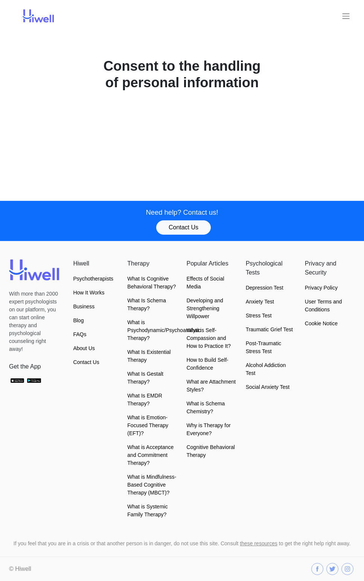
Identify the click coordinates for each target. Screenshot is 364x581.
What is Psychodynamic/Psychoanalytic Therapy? (152, 330)
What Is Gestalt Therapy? (145, 378)
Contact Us (183, 227)
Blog (78, 320)
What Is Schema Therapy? (146, 304)
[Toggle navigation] (345, 16)
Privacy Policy (321, 288)
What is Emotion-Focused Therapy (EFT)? (147, 425)
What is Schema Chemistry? (205, 407)
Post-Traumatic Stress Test (263, 347)
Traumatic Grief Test (269, 329)
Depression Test (264, 288)
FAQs (79, 334)
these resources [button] (258, 543)
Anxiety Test (260, 302)
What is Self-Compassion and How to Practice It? (208, 338)
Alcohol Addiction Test (266, 369)
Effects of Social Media (205, 283)
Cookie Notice (321, 323)
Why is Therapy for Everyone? (208, 429)
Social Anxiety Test (267, 387)
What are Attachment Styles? (211, 386)
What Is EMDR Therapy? (144, 400)
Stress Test (259, 315)
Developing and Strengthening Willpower (204, 308)
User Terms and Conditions (323, 305)
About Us (84, 348)
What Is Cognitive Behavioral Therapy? (151, 283)
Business (83, 306)
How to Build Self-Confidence (207, 364)
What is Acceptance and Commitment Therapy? (150, 455)
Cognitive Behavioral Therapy (210, 451)
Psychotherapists (93, 279)
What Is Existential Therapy (149, 356)
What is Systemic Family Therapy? (147, 510)
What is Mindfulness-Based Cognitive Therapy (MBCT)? (151, 485)
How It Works (88, 293)
